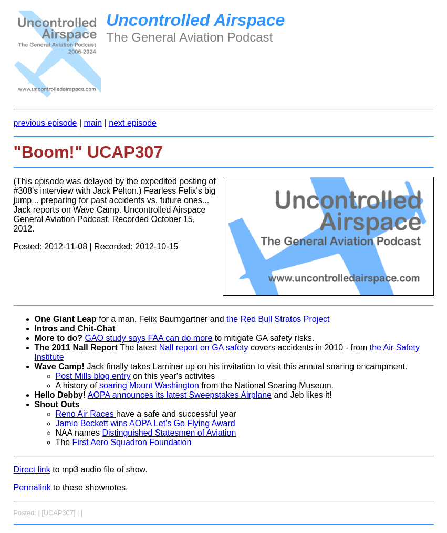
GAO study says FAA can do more (149, 338)
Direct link (32, 469)
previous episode (45, 122)
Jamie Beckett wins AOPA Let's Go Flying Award (145, 423)
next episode (133, 122)
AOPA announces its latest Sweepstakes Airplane (180, 394)
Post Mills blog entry (93, 375)
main (93, 122)
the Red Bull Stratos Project (278, 319)
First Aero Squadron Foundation (132, 442)
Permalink (32, 487)
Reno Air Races (86, 413)
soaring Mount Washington (149, 385)
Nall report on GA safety (203, 347)
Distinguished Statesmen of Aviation (169, 432)
